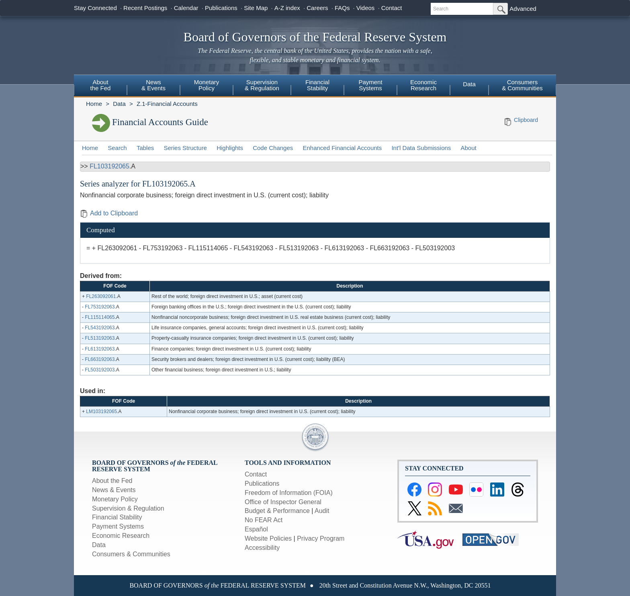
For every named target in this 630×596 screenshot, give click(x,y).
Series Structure (185, 147)
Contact (391, 7)
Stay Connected (95, 7)
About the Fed (112, 480)
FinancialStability (317, 85)
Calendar (186, 7)
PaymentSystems (370, 85)
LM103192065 (101, 411)
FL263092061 (101, 296)
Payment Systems (118, 526)
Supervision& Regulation (262, 85)
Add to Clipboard (109, 213)
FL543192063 (100, 327)
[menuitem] (100, 86)
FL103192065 (109, 166)
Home (94, 103)
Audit (322, 510)
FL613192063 (100, 349)
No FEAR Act (263, 520)
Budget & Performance (277, 510)
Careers (317, 7)
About (469, 147)
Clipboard (526, 120)
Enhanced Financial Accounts (342, 147)
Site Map (256, 7)
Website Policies (268, 538)
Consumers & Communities (522, 85)
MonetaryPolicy (206, 85)
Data (469, 84)
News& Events (153, 85)
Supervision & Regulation (128, 508)
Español (256, 529)
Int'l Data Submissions (421, 147)
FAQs (342, 7)
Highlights (230, 147)
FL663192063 (100, 359)
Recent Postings (145, 7)
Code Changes (273, 147)
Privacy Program (320, 538)
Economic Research (120, 535)
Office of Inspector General (283, 502)
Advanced (522, 8)
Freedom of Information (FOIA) (289, 492)
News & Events (113, 490)
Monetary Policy (115, 499)
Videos (365, 7)
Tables (145, 147)
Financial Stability (117, 517)
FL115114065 (100, 317)
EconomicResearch (423, 85)
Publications (221, 7)
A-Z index (287, 7)
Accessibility (262, 547)
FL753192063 (100, 307)
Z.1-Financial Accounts (167, 103)
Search (117, 147)
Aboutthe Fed (100, 85)
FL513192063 (100, 338)
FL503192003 (100, 370)
